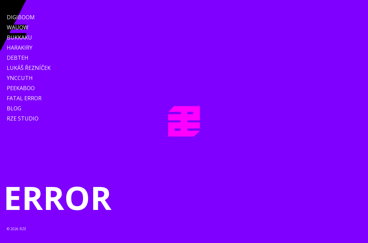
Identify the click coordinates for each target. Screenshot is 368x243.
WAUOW (17, 27)
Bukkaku (19, 37)
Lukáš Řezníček (29, 68)
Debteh (17, 57)
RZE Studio (22, 118)
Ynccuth (20, 78)
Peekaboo (21, 88)
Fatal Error (24, 98)
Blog (14, 108)
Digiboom (21, 17)
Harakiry (19, 47)
